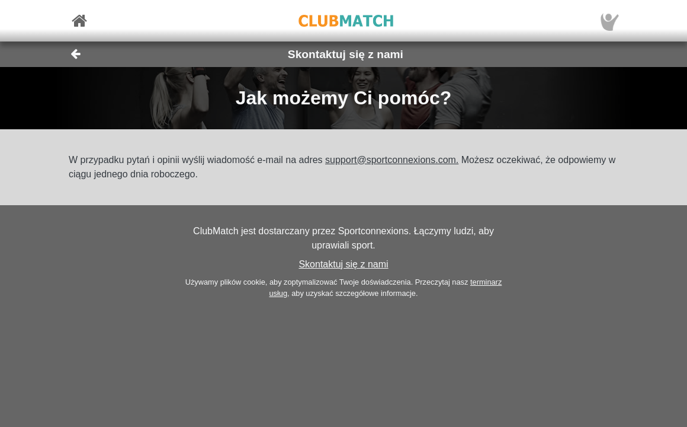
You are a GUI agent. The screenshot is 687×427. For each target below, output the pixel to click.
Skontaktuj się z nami (343, 264)
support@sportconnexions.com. (391, 160)
